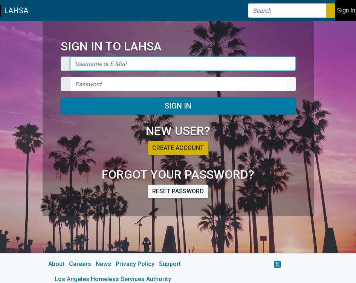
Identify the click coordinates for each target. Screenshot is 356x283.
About (56, 264)
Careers (80, 264)
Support (170, 264)
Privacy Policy (135, 264)
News (103, 264)
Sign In (178, 105)
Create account (178, 147)
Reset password (178, 191)
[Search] (287, 10)
